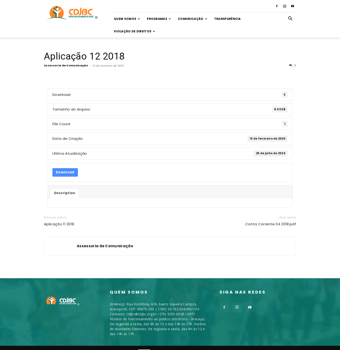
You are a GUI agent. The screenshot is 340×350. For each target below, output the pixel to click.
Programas (159, 19)
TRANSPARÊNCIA (227, 19)
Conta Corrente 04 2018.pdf (270, 224)
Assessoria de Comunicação (66, 65)
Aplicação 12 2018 (84, 56)
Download (65, 172)
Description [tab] (64, 193)
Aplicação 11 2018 (59, 224)
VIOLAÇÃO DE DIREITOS (134, 31)
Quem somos (127, 19)
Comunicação (192, 19)
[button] (290, 19)
